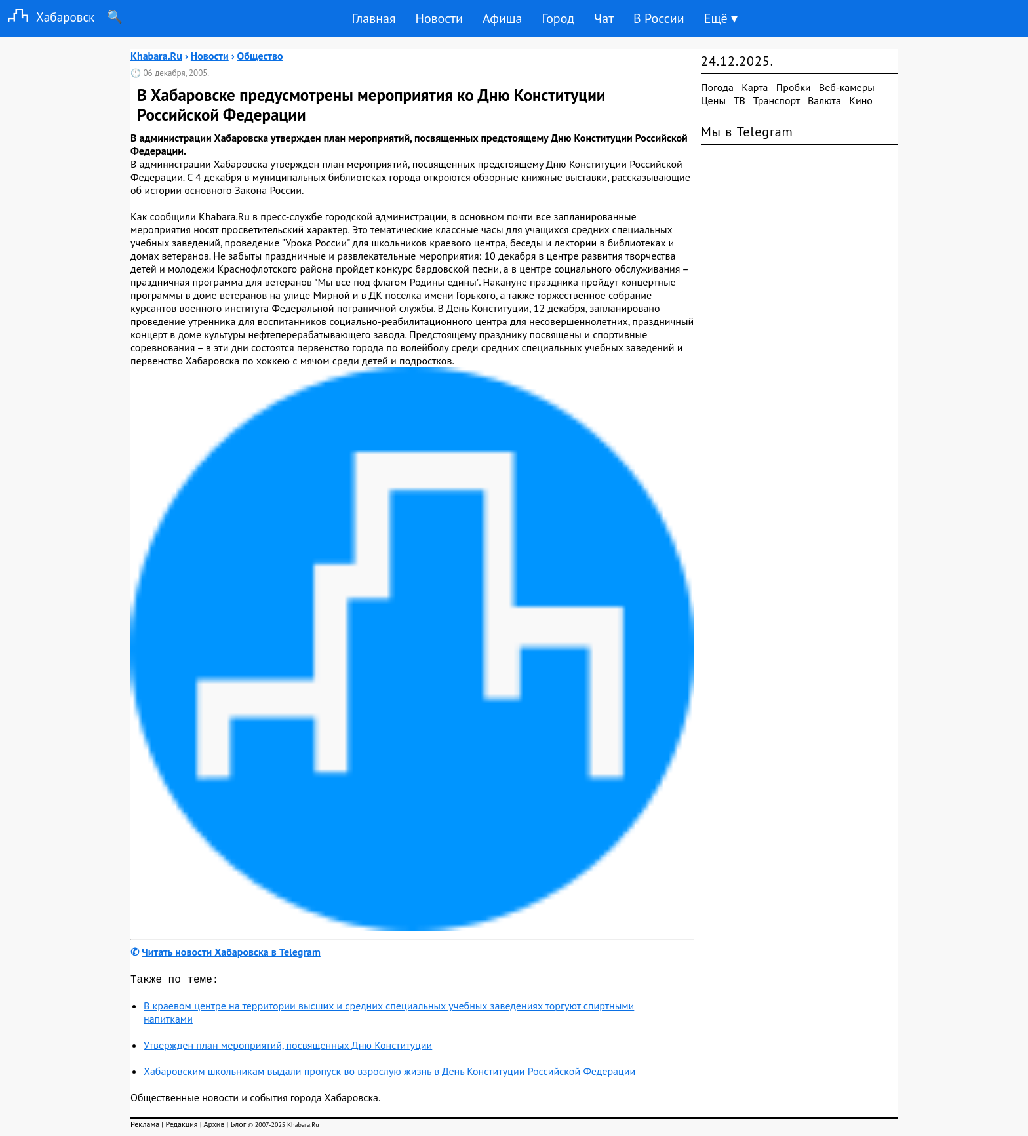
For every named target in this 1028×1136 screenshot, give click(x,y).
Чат (604, 18)
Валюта (824, 100)
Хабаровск (47, 17)
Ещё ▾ (721, 18)
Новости (438, 18)
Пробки (793, 87)
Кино (861, 100)
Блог (238, 1126)
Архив (213, 1126)
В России (658, 18)
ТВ (739, 100)
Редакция (181, 1126)
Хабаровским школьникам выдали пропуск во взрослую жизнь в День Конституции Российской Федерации (389, 1073)
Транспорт (776, 100)
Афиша (503, 18)
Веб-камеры (847, 87)
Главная (373, 18)
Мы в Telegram (747, 131)
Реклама (144, 1126)
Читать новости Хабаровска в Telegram (231, 951)
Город (558, 18)
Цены (713, 100)
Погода (717, 87)
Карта (754, 87)
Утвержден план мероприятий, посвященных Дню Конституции (288, 1047)
